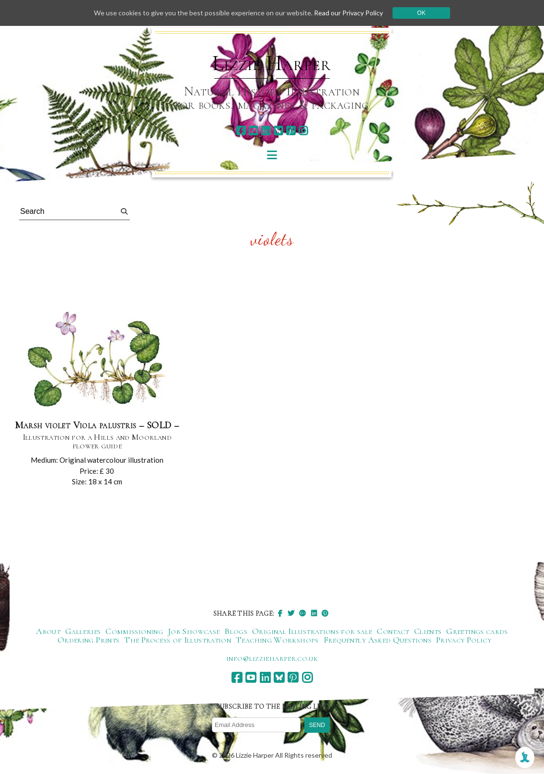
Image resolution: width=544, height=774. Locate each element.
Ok (421, 13)
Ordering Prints (88, 639)
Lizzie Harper (271, 63)
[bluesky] (278, 130)
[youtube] (253, 130)
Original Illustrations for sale (312, 631)
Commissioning (134, 631)
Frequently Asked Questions (377, 639)
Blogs (235, 631)
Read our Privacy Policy (348, 13)
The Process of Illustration (177, 639)
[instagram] (303, 130)
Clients (428, 631)
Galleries (83, 631)
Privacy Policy (463, 639)
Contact (393, 631)
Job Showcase (194, 631)
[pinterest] (290, 130)
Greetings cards (477, 631)
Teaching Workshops (277, 639)
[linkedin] (265, 130)
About (48, 631)
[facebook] (240, 130)
